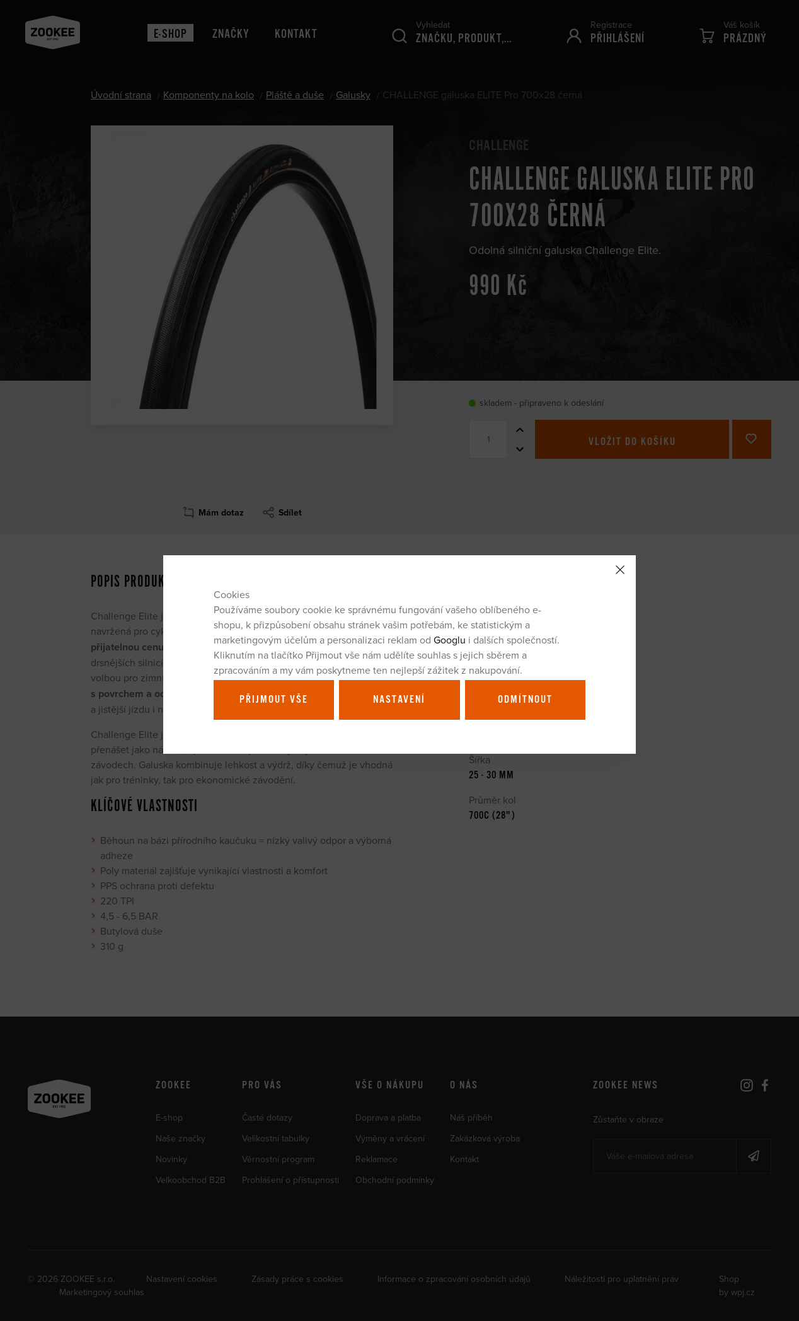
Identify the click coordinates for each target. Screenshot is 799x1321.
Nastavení (399, 699)
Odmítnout (525, 699)
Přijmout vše (273, 699)
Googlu (450, 640)
